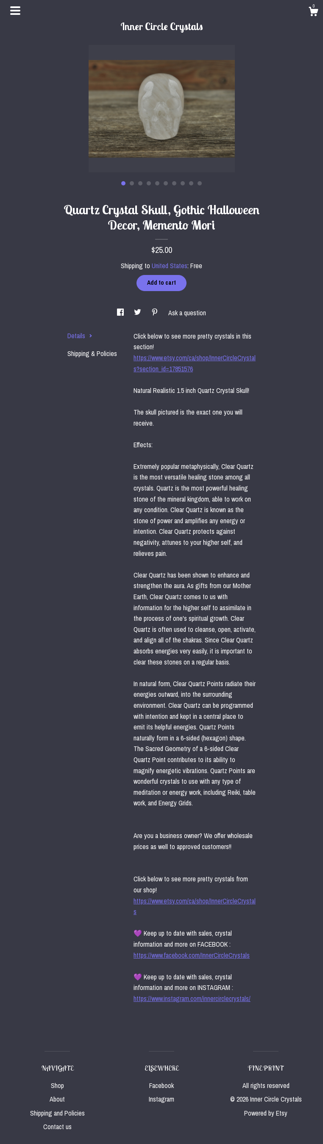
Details (79, 335)
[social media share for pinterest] (155, 312)
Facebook (161, 1085)
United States (169, 265)
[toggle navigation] (15, 10)
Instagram (161, 1099)
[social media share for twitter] (138, 312)
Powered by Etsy (265, 1113)
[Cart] (313, 12)
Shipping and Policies (57, 1113)
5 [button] (157, 183)
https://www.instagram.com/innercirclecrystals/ (192, 998)
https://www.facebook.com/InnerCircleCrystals (192, 955)
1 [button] (123, 183)
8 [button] (183, 183)
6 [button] (166, 183)
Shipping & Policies (92, 353)
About (57, 1099)
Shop (57, 1085)
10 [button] (200, 183)
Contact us (57, 1126)
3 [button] (140, 183)
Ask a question (187, 312)
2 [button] (132, 183)
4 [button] (149, 183)
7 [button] (174, 183)
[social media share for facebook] (121, 312)
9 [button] (191, 183)
